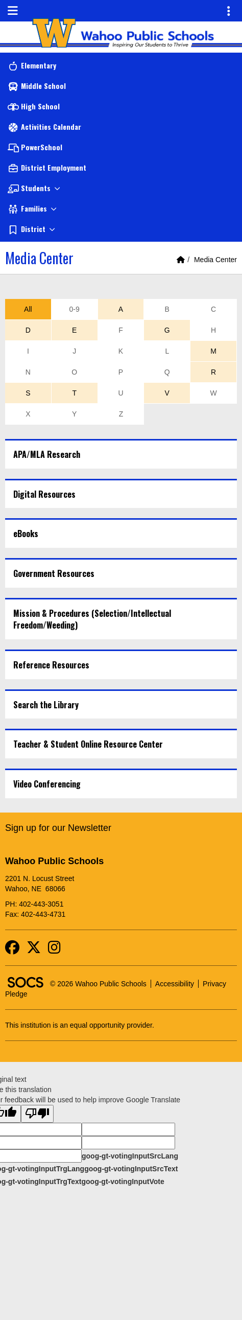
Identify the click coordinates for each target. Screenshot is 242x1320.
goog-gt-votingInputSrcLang (130, 1156)
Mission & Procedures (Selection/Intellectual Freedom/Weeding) (92, 619)
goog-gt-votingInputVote (122, 1181)
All (28, 309)
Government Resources (53, 573)
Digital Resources (44, 494)
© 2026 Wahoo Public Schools (98, 984)
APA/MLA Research (46, 454)
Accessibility (174, 984)
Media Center (215, 260)
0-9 (74, 309)
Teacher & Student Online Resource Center (88, 744)
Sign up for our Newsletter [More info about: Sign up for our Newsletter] (58, 828)
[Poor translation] (37, 1114)
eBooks (25, 533)
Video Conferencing (47, 784)
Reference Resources (51, 665)
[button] (121, 188)
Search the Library (46, 705)
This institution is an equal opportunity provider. (79, 1025)
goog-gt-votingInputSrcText (131, 1169)
